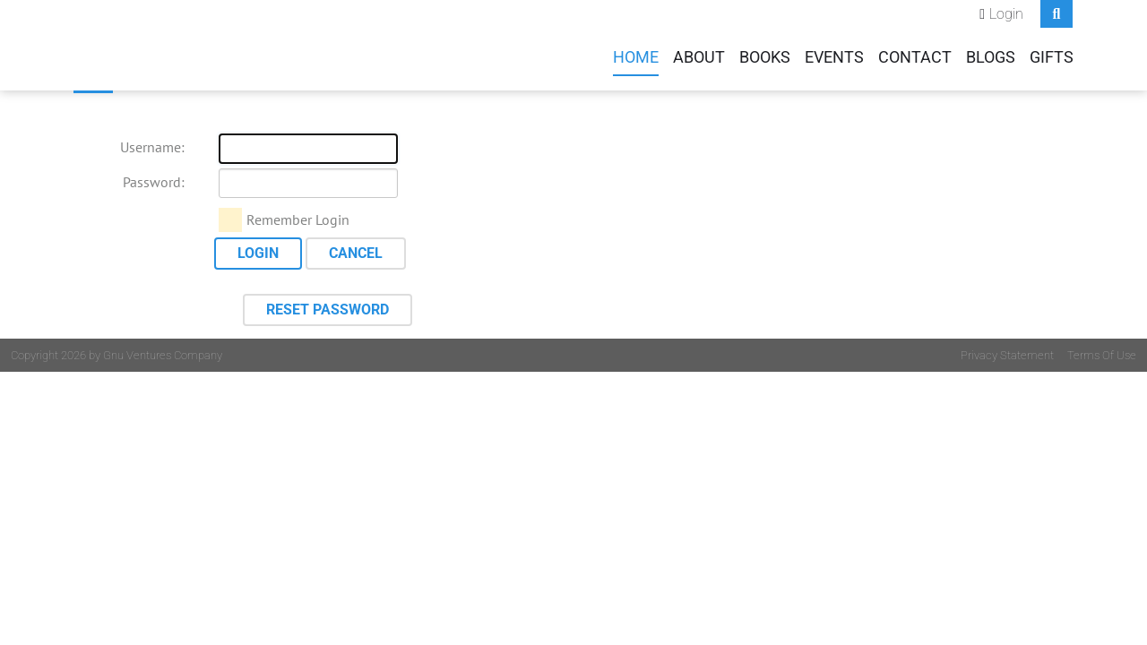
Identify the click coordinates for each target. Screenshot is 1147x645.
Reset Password (327, 309)
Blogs (990, 57)
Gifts (1052, 57)
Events (834, 57)
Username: (152, 147)
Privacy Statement (1007, 355)
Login (1006, 13)
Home (636, 57)
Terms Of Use (1101, 355)
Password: (154, 182)
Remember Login (297, 219)
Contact (915, 57)
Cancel (356, 253)
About (699, 57)
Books (764, 57)
